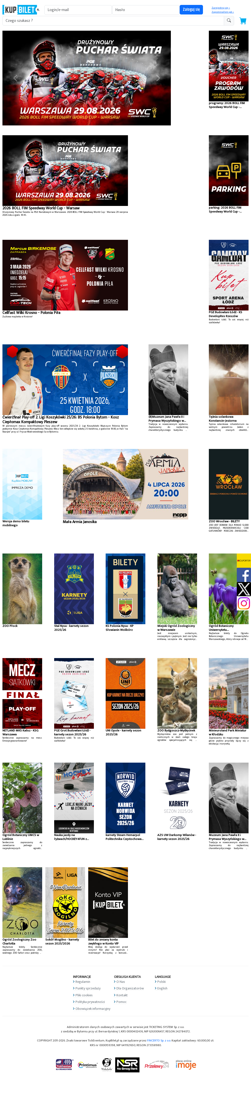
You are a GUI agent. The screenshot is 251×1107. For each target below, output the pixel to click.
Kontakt (122, 995)
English (162, 988)
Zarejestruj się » (221, 8)
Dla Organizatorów (130, 988)
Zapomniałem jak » (223, 12)
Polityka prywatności (90, 1002)
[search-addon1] (113, 21)
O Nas (120, 982)
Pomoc (121, 1002)
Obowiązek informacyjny (92, 1009)
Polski (161, 982)
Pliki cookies (84, 995)
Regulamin (82, 982)
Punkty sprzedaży (87, 988)
